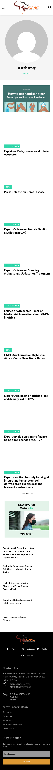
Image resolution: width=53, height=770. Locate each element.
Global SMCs (8, 728)
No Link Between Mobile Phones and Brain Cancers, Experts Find (16, 586)
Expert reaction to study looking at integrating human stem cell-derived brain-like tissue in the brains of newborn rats (26, 482)
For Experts (8, 720)
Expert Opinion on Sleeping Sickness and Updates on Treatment (27, 271)
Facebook (15, 649)
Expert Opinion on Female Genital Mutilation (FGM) (25, 231)
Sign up (26, 762)
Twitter (44, 649)
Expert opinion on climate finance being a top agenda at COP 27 (25, 438)
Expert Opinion (12, 146)
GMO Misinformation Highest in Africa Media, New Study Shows (24, 356)
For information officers (13, 724)
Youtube (30, 656)
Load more (26, 493)
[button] (49, 7)
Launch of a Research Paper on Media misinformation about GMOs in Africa (26, 314)
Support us (7, 712)
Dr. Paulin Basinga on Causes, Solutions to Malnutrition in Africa (17, 569)
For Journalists (9, 716)
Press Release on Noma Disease (24, 192)
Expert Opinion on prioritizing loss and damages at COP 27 (26, 397)
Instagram (31, 649)
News (8, 187)
